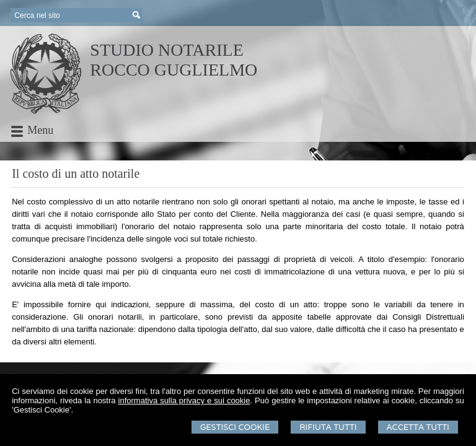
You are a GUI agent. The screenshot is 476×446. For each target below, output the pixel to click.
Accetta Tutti (418, 427)
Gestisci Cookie (235, 427)
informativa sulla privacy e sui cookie (184, 400)
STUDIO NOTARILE (166, 49)
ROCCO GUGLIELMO (173, 69)
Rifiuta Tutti (327, 427)
